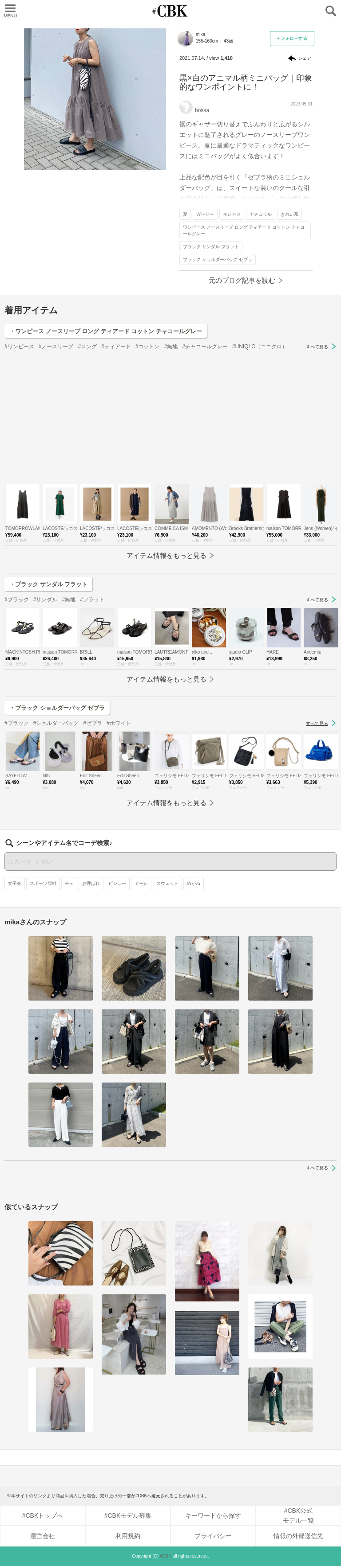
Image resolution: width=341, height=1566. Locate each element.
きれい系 (289, 214)
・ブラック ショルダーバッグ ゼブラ (57, 708)
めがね (193, 883)
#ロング (87, 346)
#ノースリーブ (56, 346)
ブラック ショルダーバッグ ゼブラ (217, 259)
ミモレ (141, 883)
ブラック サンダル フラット (211, 246)
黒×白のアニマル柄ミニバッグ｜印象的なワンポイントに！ (245, 82)
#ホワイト (119, 723)
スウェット (167, 883)
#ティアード (116, 346)
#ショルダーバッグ (56, 723)
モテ (69, 883)
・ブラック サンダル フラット (48, 584)
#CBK (165, 1556)
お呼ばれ (91, 883)
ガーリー (205, 214)
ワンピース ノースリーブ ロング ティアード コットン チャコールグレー (244, 230)
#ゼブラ (92, 723)
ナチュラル (261, 214)
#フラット (92, 599)
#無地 (171, 346)
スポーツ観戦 (43, 883)
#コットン (147, 346)
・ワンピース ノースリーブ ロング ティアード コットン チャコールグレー (105, 331)
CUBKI (170, 11)
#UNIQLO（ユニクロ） (260, 346)
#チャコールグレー (205, 346)
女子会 (14, 883)
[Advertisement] (170, 417)
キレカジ (232, 214)
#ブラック (16, 599)
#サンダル (45, 599)
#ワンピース (19, 346)
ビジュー (117, 883)
